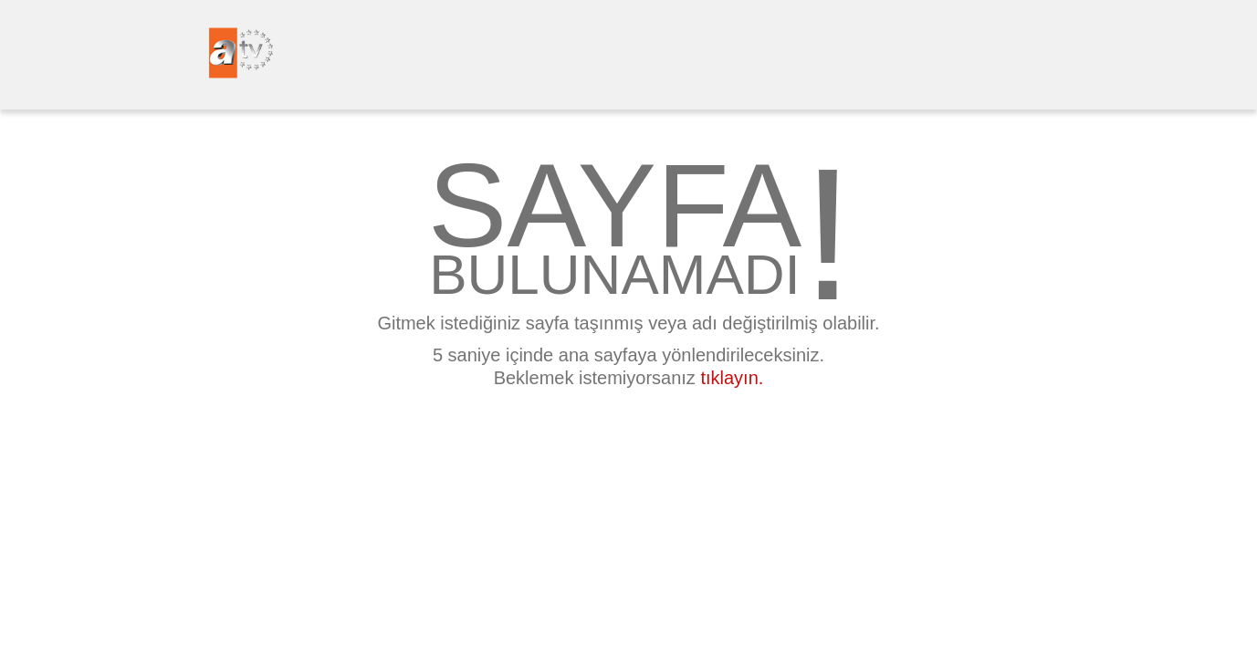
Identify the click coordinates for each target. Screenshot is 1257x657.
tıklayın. (731, 378)
